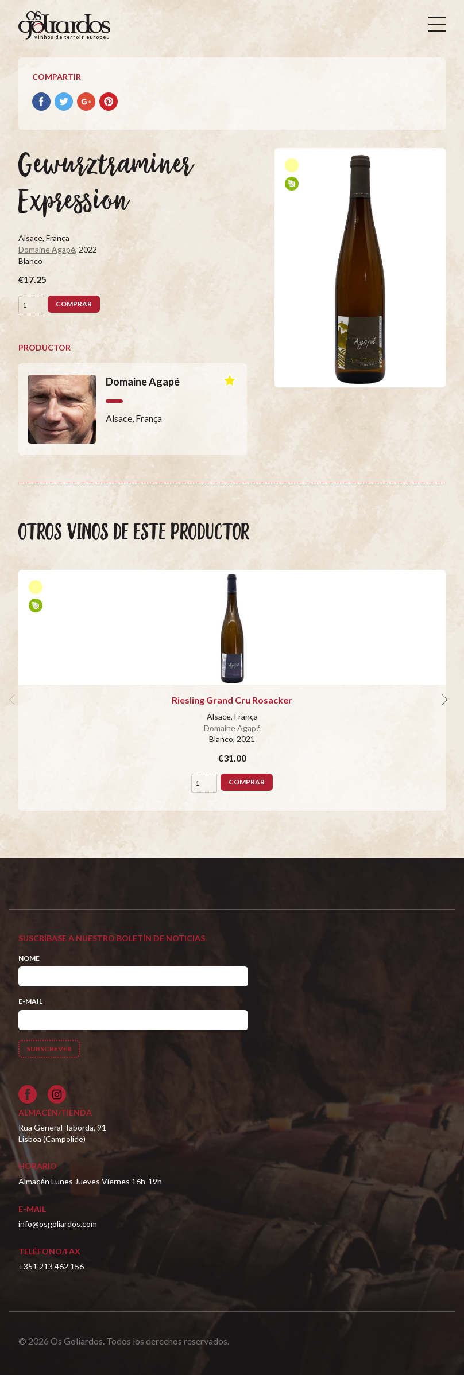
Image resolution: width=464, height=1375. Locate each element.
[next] (443, 700)
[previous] (14, 700)
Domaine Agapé (46, 249)
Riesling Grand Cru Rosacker (232, 699)
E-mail (30, 1001)
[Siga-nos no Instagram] (57, 1094)
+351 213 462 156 (51, 1266)
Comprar (74, 304)
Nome (29, 958)
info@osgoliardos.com (57, 1224)
